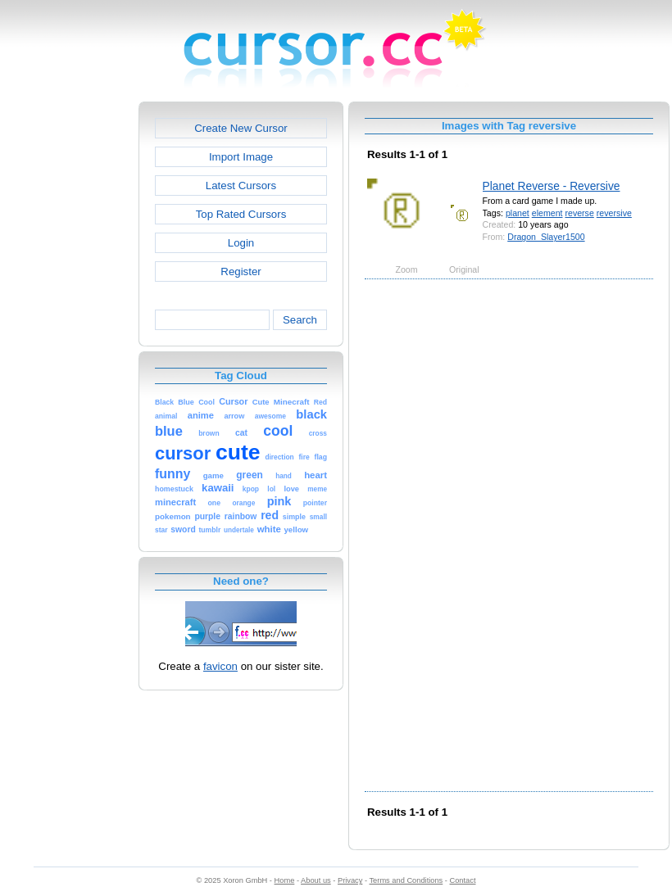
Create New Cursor (241, 128)
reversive (614, 213)
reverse (579, 213)
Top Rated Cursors (241, 214)
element (547, 213)
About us (316, 880)
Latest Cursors (241, 185)
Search (300, 320)
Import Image (241, 157)
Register (240, 271)
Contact (463, 880)
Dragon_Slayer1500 (545, 237)
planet (517, 213)
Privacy (350, 880)
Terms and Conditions (406, 880)
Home (285, 880)
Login (241, 243)
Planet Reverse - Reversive (551, 185)
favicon (220, 666)
